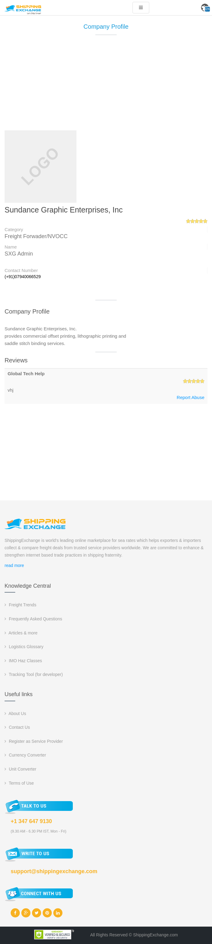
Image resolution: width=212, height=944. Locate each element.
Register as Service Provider (34, 741)
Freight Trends (20, 604)
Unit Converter (20, 769)
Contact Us (17, 727)
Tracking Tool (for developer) (34, 674)
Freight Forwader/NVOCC (36, 236)
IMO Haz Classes (23, 660)
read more (14, 565)
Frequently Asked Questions (33, 618)
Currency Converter (25, 755)
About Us (15, 713)
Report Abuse (190, 397)
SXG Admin (19, 254)
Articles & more (21, 632)
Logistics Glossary (24, 646)
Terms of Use (19, 783)
